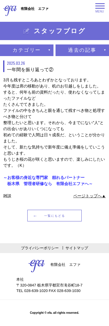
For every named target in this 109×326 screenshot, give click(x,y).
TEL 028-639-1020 (32, 291)
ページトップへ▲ (89, 196)
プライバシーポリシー (40, 248)
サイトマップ (76, 248)
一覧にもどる (54, 215)
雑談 (7, 196)
